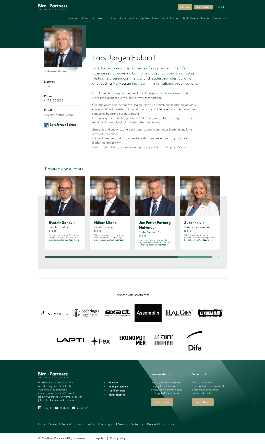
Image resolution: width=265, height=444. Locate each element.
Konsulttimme (118, 18)
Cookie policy (97, 438)
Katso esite (162, 402)
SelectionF (185, 7)
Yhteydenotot (219, 18)
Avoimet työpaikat (139, 18)
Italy (161, 424)
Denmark (66, 424)
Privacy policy (117, 438)
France (170, 424)
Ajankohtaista (170, 18)
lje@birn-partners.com (58, 115)
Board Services (203, 7)
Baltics (90, 424)
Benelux (151, 424)
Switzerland (137, 424)
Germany (123, 424)
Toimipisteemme (115, 386)
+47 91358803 (53, 100)
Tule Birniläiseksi (189, 18)
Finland (42, 424)
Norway (79, 424)
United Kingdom (106, 424)
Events (156, 18)
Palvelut (110, 382)
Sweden (53, 424)
